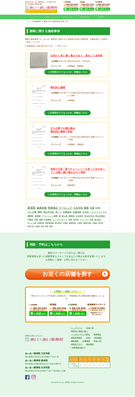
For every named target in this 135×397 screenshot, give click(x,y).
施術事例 (101, 17)
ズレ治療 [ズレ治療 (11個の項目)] (32, 212)
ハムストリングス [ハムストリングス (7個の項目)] (98, 212)
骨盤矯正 (97, 335)
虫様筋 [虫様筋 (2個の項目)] (94, 223)
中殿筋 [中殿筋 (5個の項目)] (30, 220)
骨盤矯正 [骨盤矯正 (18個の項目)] (53, 208)
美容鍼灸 (98, 338)
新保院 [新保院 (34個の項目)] (31, 207)
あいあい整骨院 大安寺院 (37, 354)
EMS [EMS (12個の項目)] (97, 208)
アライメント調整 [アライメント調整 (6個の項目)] (50, 216)
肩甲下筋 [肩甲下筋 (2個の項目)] (30, 226)
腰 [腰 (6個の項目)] (60, 216)
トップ (29, 21)
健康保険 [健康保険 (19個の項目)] (42, 207)
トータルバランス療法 (80, 335)
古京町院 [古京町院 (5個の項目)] (79, 216)
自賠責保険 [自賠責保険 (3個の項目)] (49, 223)
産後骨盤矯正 (76, 338)
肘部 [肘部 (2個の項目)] (42, 226)
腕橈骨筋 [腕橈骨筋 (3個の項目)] (72, 223)
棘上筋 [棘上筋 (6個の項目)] (65, 216)
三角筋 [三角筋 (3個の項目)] (79, 223)
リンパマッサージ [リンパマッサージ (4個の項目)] (59, 220)
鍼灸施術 (75, 342)
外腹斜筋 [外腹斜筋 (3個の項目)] (40, 223)
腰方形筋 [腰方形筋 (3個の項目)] (58, 223)
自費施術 (86, 342)
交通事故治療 (84, 17)
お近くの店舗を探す (74, 274)
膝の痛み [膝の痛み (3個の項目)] (97, 220)
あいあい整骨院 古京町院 (37, 368)
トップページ (33, 17)
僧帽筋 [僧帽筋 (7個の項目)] (30, 216)
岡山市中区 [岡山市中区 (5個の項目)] (89, 216)
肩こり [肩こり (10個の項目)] (58, 212)
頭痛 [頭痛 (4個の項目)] (70, 220)
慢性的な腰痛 (57, 87)
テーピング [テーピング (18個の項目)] (65, 208)
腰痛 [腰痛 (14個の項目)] (86, 208)
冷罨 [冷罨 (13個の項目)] (92, 208)
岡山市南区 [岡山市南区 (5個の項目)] (100, 216)
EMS (88, 338)
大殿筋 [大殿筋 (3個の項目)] (65, 223)
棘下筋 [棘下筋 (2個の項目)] (100, 223)
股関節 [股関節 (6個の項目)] (71, 216)
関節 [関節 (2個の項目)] (46, 226)
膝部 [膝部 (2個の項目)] (51, 226)
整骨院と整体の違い (79, 332)
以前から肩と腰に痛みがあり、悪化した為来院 (76, 55)
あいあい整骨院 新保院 (36, 361)
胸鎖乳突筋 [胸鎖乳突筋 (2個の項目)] (87, 223)
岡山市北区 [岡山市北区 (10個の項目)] (48, 212)
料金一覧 (97, 342)
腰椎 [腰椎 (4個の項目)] (41, 220)
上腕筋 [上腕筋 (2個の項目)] (37, 226)
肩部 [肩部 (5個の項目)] (36, 220)
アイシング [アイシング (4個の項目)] (84, 220)
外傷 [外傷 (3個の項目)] (91, 220)
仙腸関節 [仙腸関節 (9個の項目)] (77, 212)
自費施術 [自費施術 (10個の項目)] (67, 212)
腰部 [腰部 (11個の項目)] (40, 212)
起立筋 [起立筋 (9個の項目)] (86, 212)
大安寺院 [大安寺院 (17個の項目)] (78, 208)
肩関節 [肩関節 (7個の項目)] (38, 216)
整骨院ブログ (76, 345)
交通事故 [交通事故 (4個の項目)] (47, 220)
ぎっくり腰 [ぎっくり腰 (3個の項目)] (31, 223)
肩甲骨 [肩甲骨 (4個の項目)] (76, 220)
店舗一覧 (90, 329)
